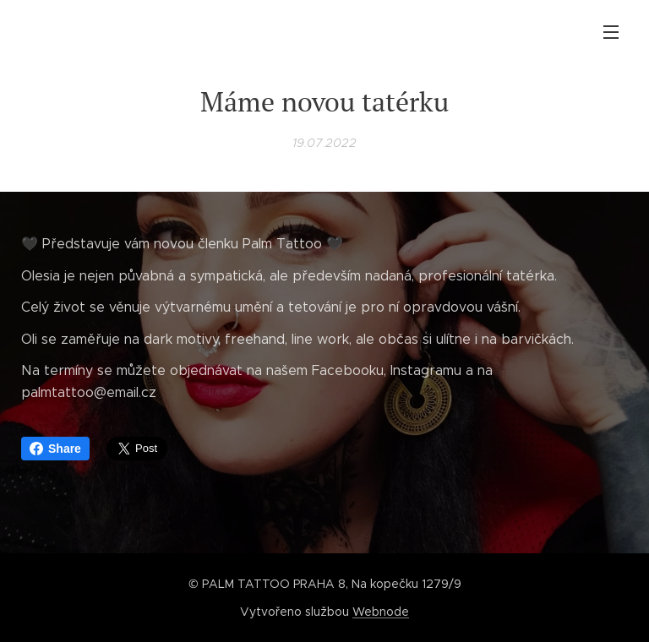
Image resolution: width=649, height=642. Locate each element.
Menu (611, 32)
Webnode (380, 611)
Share (55, 448)
